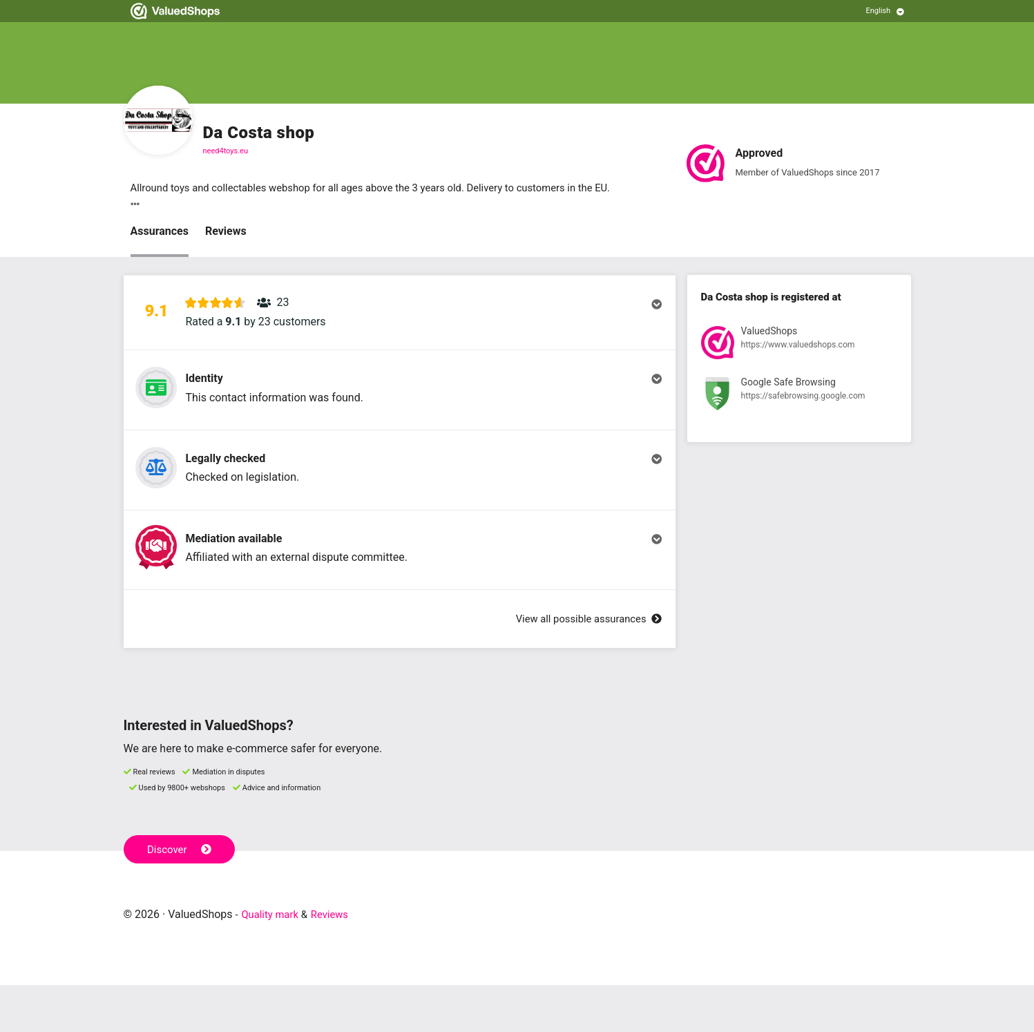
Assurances (160, 232)
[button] (400, 320)
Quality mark (272, 961)
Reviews (226, 232)
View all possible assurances (583, 665)
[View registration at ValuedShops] (799, 346)
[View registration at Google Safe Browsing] (799, 398)
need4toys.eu (226, 150)
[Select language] (885, 11)
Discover (181, 895)
